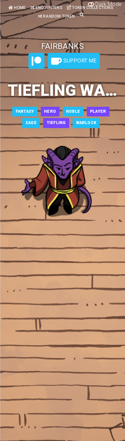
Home (17, 7)
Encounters (46, 7)
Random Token (56, 16)
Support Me (73, 61)
